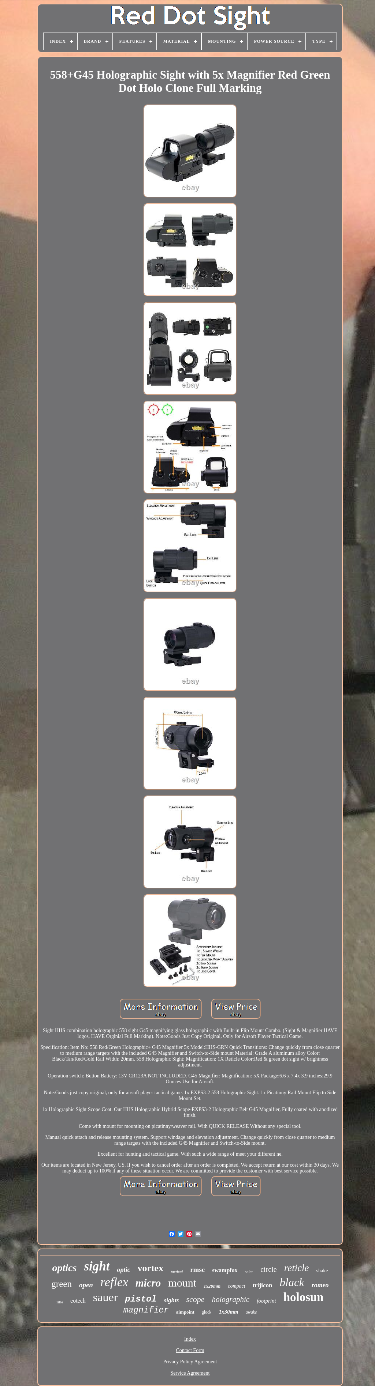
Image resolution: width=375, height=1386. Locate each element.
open (86, 1285)
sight (96, 1266)
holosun (303, 1297)
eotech (78, 1301)
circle (268, 1269)
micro (148, 1283)
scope (195, 1299)
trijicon (262, 1285)
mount (182, 1283)
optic (123, 1269)
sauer (105, 1297)
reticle (296, 1267)
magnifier (146, 1310)
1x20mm (212, 1286)
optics (64, 1267)
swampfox (224, 1270)
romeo (320, 1285)
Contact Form (190, 1350)
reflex (114, 1282)
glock (207, 1312)
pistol (140, 1299)
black (291, 1282)
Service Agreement (190, 1373)
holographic (230, 1299)
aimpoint (185, 1312)
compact (236, 1286)
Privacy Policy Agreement (190, 1361)
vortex (150, 1268)
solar (249, 1271)
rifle (59, 1302)
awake (251, 1312)
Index (190, 1339)
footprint (266, 1301)
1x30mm (228, 1312)
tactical (177, 1271)
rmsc (197, 1269)
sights (171, 1300)
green (61, 1284)
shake (322, 1270)
